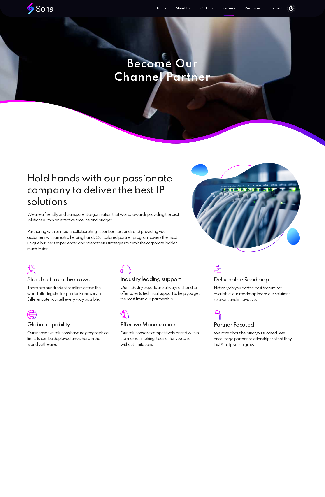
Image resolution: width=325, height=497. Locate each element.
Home (162, 8)
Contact (276, 8)
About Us (183, 8)
